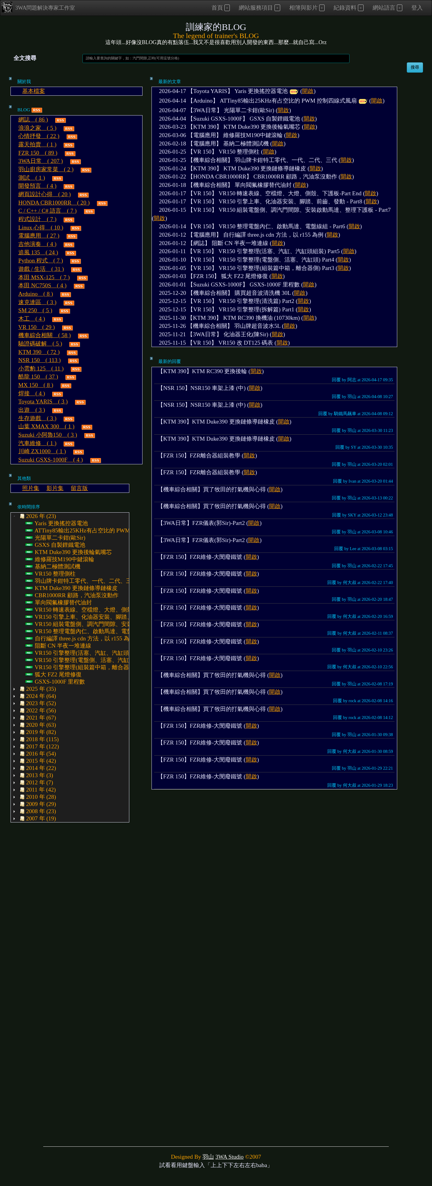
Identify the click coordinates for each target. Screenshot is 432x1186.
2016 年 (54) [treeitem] (37, 753)
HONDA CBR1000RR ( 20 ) (54, 202)
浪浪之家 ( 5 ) (37, 128)
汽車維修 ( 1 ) (37, 443)
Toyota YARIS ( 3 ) (43, 401)
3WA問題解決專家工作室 (38, 7)
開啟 (308, 91)
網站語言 (384, 7)
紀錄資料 (345, 7)
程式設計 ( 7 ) (37, 219)
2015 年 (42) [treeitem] (37, 761)
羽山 (208, 1157)
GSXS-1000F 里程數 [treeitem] (55, 681)
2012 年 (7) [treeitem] (35, 782)
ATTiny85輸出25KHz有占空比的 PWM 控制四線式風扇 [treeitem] (99, 530)
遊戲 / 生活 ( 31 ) (41, 269)
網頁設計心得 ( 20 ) (44, 194)
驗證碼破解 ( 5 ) (40, 343)
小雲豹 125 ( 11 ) (41, 368)
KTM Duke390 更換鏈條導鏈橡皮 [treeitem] (72, 588)
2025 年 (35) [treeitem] (37, 689)
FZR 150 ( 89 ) (37, 153)
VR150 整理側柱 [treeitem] (51, 573)
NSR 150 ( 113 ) (39, 360)
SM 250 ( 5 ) (35, 310)
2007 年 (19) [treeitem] (37, 818)
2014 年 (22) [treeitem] (37, 768)
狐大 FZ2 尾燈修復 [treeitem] (54, 674)
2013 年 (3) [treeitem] (35, 775)
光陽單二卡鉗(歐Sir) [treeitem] (55, 537)
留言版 (79, 488)
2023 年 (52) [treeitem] (37, 703)
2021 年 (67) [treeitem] (37, 717)
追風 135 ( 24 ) (38, 252)
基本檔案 (33, 91)
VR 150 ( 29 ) (36, 327)
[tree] (70, 667)
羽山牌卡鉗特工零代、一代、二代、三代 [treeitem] (81, 581)
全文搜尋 (25, 58)
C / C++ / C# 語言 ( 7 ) (47, 211)
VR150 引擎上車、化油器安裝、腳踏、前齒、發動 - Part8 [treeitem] (102, 617)
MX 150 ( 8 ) (35, 385)
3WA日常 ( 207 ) (40, 161)
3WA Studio (229, 1157)
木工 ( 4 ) (31, 319)
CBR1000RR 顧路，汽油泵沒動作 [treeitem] (72, 595)
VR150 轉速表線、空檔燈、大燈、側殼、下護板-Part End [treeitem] (102, 609)
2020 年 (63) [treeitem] (37, 725)
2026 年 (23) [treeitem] (37, 516)
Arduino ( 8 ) (35, 294)
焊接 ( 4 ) (31, 393)
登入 (417, 7)
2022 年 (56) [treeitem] (37, 710)
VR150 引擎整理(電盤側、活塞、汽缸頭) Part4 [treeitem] (88, 660)
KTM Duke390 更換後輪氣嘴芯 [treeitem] (69, 552)
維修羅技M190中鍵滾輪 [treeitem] (60, 559)
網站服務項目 (256, 7)
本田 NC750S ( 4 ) (42, 285)
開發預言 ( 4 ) (37, 186)
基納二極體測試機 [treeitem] (53, 566)
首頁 (217, 7)
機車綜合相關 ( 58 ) (44, 335)
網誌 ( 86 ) (33, 119)
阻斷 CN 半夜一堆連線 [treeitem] (58, 645)
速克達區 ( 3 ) (37, 302)
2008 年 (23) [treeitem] (37, 811)
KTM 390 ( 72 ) (39, 352)
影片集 (55, 488)
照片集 (30, 488)
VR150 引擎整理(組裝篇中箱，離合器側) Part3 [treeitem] (88, 667)
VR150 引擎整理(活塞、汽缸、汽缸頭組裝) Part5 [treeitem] (91, 653)
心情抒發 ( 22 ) (38, 136)
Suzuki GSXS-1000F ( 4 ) (50, 460)
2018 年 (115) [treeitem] (38, 739)
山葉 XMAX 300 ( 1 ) (46, 426)
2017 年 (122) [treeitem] (38, 746)
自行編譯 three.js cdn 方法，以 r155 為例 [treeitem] (80, 638)
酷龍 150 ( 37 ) (38, 376)
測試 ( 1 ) (31, 178)
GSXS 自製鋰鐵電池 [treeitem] (55, 545)
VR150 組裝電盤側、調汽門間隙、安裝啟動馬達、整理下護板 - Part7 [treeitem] (116, 624)
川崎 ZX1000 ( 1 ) (42, 451)
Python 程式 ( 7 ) (40, 260)
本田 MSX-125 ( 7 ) (44, 277)
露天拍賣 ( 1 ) (37, 144)
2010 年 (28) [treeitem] (37, 797)
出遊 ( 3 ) (31, 410)
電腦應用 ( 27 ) (38, 235)
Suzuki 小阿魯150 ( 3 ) (47, 435)
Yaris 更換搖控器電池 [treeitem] (57, 523)
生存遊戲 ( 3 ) (37, 418)
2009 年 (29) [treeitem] (37, 804)
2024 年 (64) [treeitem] (37, 696)
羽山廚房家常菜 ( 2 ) (46, 169)
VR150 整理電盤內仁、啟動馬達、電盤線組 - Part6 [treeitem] (93, 631)
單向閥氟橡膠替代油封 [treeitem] (59, 602)
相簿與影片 (303, 7)
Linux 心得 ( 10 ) (40, 227)
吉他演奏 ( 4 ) (37, 244)
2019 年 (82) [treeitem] (37, 732)
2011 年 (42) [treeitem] (37, 789)
